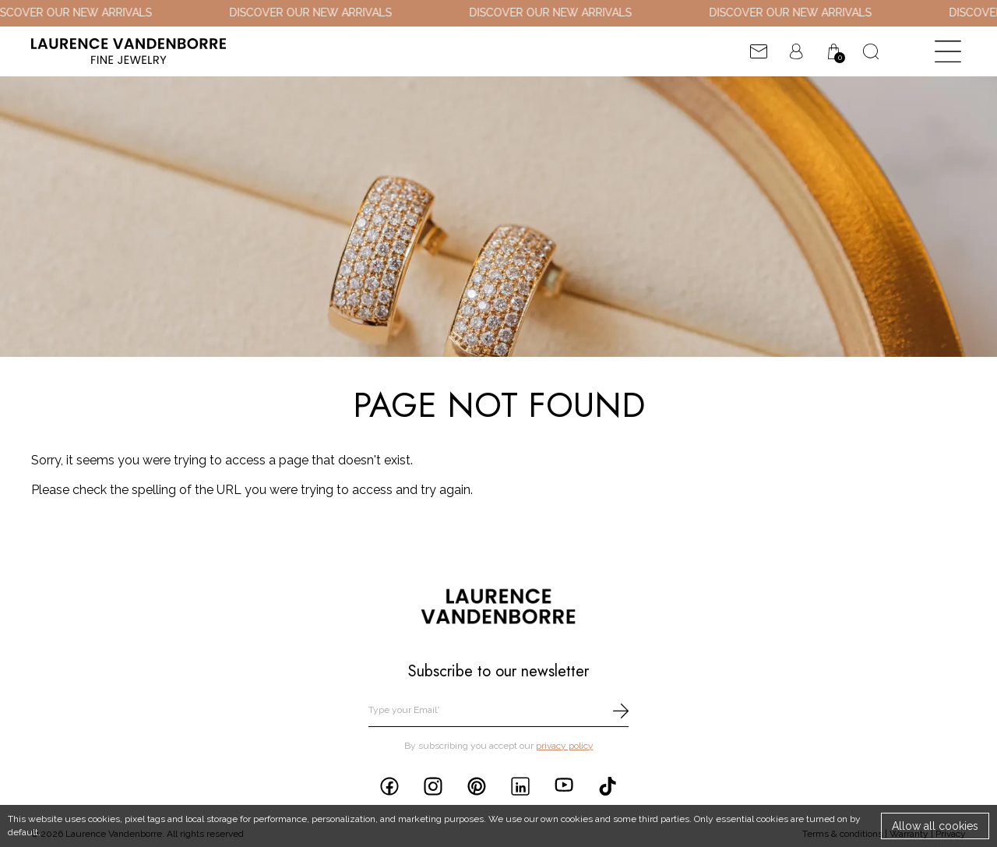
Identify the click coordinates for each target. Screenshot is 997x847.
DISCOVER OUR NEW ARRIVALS (315, 12)
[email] (498, 711)
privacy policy (565, 745)
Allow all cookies (935, 826)
